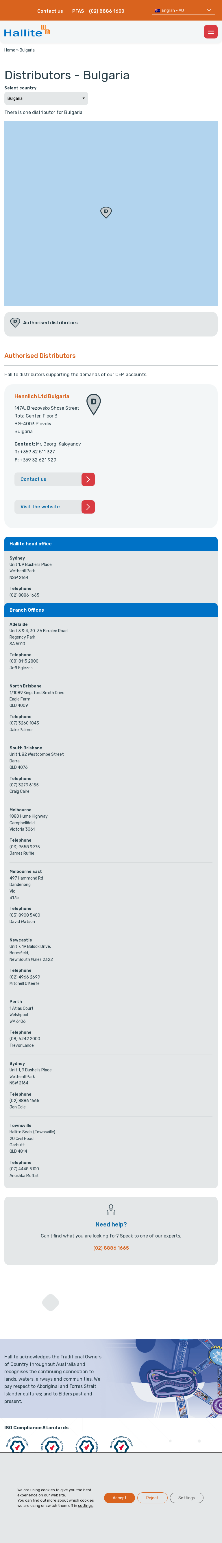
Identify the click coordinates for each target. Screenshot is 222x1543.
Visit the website (40, 507)
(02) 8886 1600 (106, 11)
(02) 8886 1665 (111, 1248)
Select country (20, 88)
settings (85, 1505)
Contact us (50, 11)
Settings (186, 1497)
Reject (152, 1497)
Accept (119, 1497)
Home (9, 50)
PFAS (78, 11)
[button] (106, 213)
